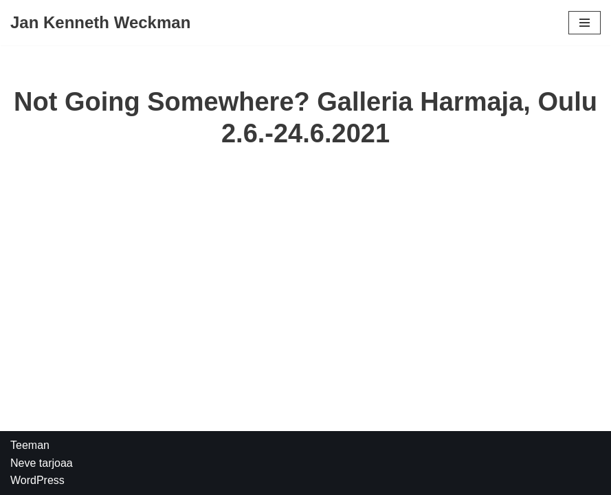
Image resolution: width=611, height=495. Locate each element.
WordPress (37, 480)
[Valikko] (584, 22)
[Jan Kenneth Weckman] (100, 23)
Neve (23, 463)
